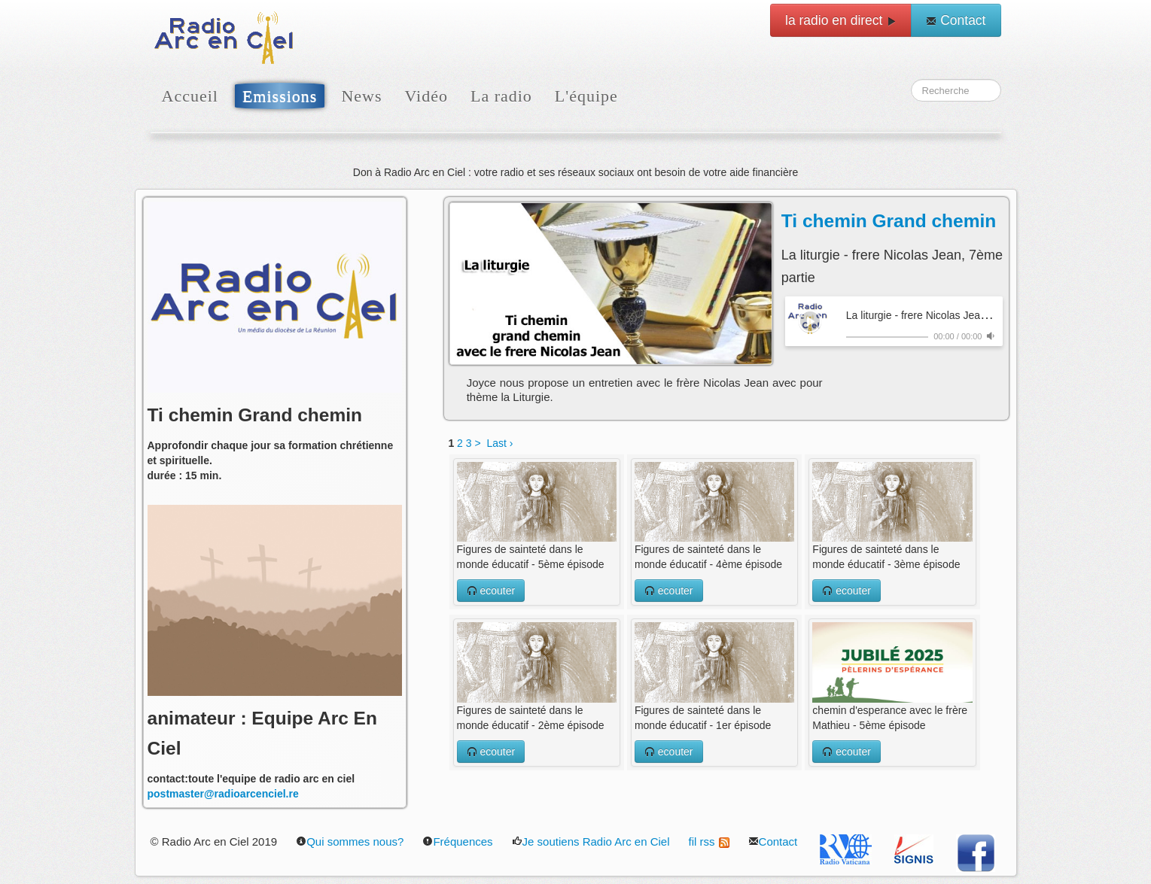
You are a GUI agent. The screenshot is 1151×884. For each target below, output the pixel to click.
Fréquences (457, 841)
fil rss (709, 841)
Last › (499, 443)
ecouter (491, 591)
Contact (955, 20)
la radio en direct (841, 20)
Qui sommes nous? (349, 841)
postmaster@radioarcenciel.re (223, 794)
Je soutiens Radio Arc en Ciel (591, 841)
